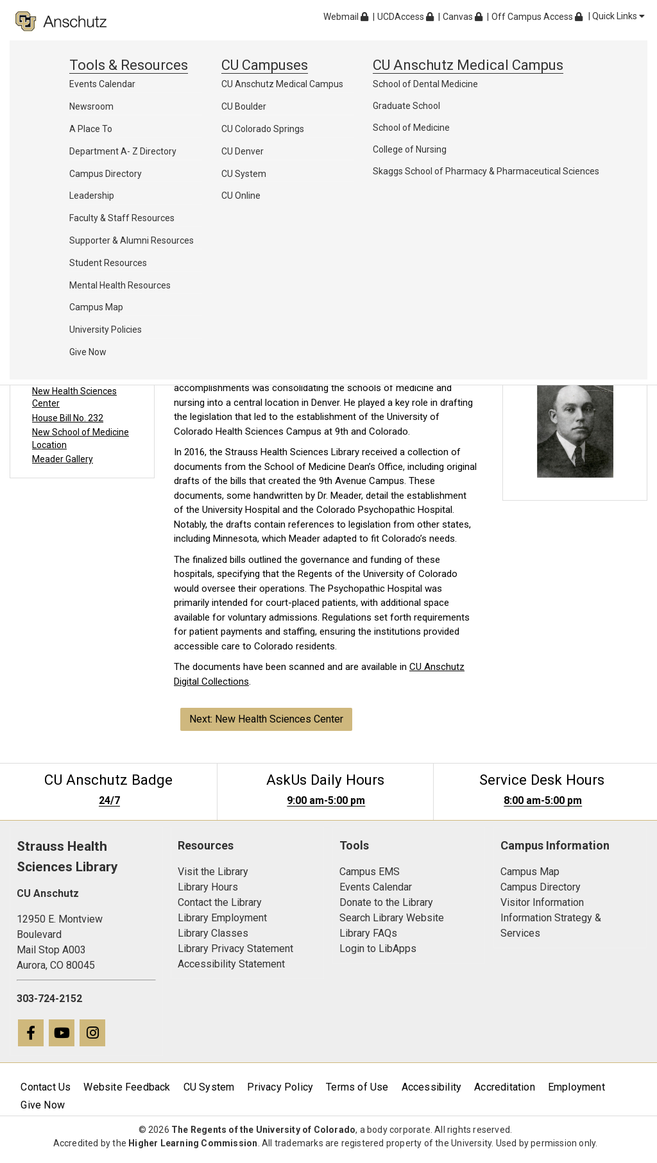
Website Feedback (126, 1087)
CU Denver (242, 151)
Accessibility (432, 1087)
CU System (243, 174)
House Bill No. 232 (67, 418)
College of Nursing (410, 149)
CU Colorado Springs (262, 129)
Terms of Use (357, 1087)
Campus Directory (105, 174)
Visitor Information (542, 902)
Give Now (88, 352)
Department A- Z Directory (122, 151)
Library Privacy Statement (235, 948)
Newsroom (91, 106)
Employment (576, 1087)
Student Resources (108, 263)
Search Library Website (391, 918)
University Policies (105, 329)
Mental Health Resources (120, 285)
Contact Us (46, 1087)
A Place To (90, 129)
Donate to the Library (386, 902)
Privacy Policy (280, 1087)
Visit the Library (213, 872)
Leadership (91, 195)
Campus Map (96, 307)
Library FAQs (368, 933)
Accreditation (504, 1087)
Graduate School (406, 106)
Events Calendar (102, 84)
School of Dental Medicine (425, 84)
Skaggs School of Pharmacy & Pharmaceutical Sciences (486, 171)
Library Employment (222, 918)
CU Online (240, 195)
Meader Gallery (62, 459)
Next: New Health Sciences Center (266, 719)
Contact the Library (220, 902)
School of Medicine (411, 127)
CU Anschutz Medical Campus (282, 84)
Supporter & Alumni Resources (131, 240)
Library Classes (213, 933)
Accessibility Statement (231, 964)
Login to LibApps (377, 948)
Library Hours (208, 887)
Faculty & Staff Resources (122, 218)
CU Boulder (243, 106)
